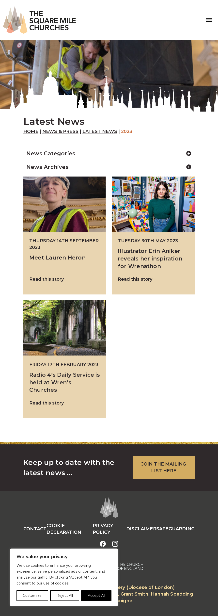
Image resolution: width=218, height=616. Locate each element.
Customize (32, 595)
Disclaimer (141, 529)
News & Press (60, 131)
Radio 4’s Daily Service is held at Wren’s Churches (64, 382)
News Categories (112, 153)
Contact (35, 529)
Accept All (96, 595)
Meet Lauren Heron (57, 257)
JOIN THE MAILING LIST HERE (163, 467)
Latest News (99, 131)
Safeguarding (175, 529)
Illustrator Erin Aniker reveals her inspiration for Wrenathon (150, 258)
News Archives (112, 167)
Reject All (65, 595)
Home (30, 131)
